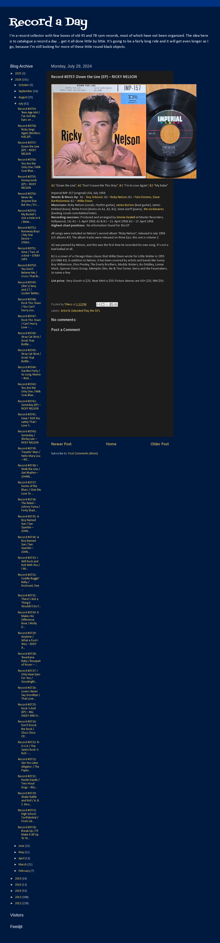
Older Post (160, 444)
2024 (18, 79)
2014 (18, 890)
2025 (18, 73)
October (24, 85)
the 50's (95, 310)
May (22, 852)
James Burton (125, 205)
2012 (18, 903)
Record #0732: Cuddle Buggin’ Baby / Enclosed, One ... (28, 582)
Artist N (65, 310)
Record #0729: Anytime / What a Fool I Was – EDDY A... (28, 640)
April (22, 858)
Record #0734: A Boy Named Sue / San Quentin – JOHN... (28, 545)
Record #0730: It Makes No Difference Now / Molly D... (28, 620)
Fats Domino (143, 197)
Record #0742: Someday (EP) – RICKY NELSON (29, 405)
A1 (53, 185)
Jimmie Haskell (126, 217)
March (23, 864)
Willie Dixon (84, 201)
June (22, 846)
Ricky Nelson (118, 197)
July (21, 103)
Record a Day (48, 22)
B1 (121, 185)
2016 (18, 884)
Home (111, 444)
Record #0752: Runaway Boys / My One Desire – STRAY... (29, 235)
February (25, 871)
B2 (151, 185)
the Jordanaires (154, 209)
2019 (18, 878)
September (26, 91)
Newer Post (61, 444)
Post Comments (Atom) (83, 453)
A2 (79, 185)
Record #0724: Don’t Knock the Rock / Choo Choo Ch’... (27, 729)
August (23, 97)
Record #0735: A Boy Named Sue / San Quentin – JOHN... (28, 524)
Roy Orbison (94, 197)
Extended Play (80, 310)
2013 (18, 897)
